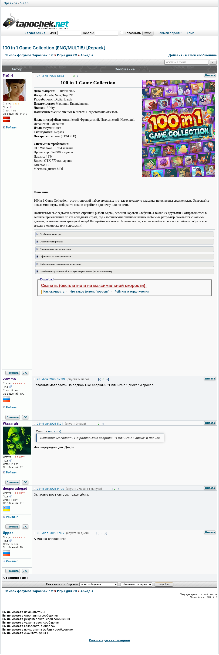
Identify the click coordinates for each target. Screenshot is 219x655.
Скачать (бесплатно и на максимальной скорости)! (94, 285)
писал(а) (54, 431)
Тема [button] (191, 33)
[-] (99, 379)
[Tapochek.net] (109, 20)
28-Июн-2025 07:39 (51, 379)
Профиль (13, 372)
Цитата (210, 75)
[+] (77, 76)
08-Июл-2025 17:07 (50, 533)
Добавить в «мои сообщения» (192, 55)
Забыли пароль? (170, 33)
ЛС (25, 372)
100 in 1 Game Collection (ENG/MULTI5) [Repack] (54, 48)
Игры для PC (67, 55)
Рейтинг (12, 127)
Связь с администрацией (109, 640)
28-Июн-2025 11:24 (50, 423)
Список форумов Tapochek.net (29, 55)
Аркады (87, 55)
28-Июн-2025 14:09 (50, 488)
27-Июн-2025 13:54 (50, 76)
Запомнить (130, 33)
